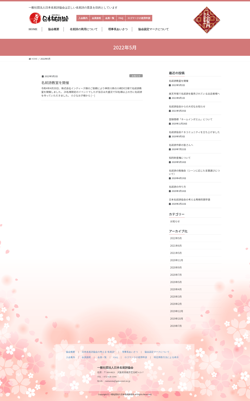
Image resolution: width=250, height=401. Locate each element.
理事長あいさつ (118, 29)
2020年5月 (176, 282)
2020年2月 (176, 304)
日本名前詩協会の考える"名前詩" (98, 352)
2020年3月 (176, 296)
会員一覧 (109, 18)
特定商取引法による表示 (166, 357)
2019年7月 (176, 326)
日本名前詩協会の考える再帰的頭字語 (189, 199)
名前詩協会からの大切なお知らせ (187, 106)
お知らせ (136, 75)
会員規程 (96, 18)
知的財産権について (180, 157)
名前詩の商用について (84, 29)
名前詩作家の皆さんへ (181, 145)
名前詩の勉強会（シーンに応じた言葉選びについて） (194, 172)
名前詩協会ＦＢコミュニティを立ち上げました (194, 132)
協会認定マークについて (153, 29)
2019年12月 (176, 311)
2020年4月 (176, 289)
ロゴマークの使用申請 (139, 18)
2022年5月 (176, 238)
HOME (33, 29)
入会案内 (83, 18)
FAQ (121, 18)
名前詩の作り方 (177, 186)
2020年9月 (176, 267)
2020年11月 (176, 260)
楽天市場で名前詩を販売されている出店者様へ (194, 93)
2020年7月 (176, 274)
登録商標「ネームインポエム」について (190, 119)
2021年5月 (176, 253)
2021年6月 (176, 245)
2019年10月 (176, 318)
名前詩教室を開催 (55, 82)
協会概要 (53, 29)
